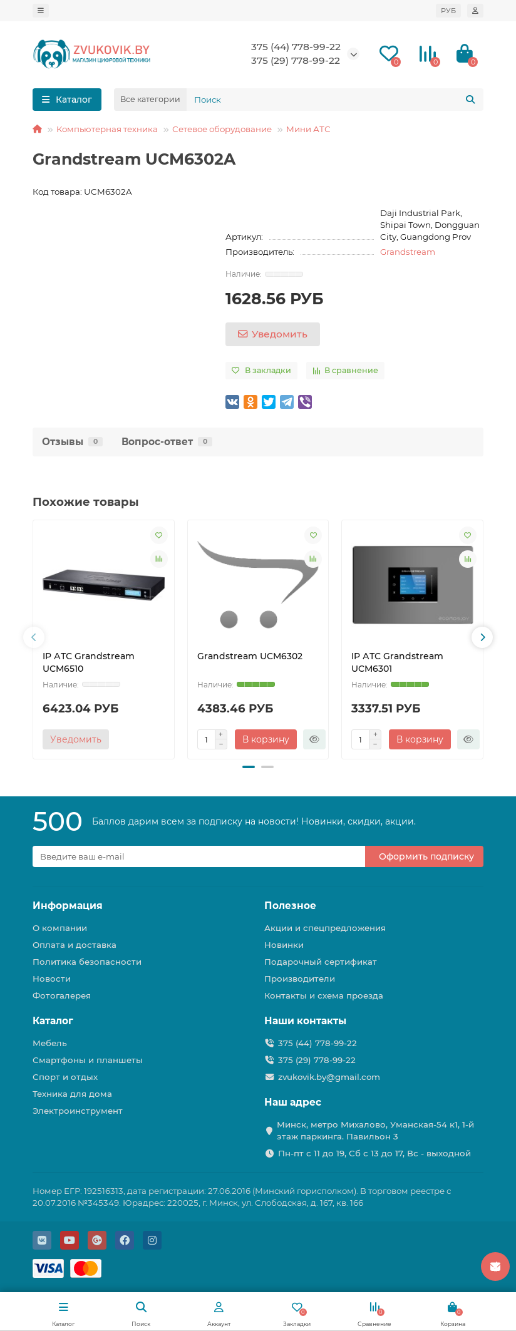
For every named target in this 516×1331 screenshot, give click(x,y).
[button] (248, 767)
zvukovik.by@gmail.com (329, 1077)
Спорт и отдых (65, 1077)
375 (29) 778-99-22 (295, 60)
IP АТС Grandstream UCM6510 (89, 662)
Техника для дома (72, 1094)
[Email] (199, 856)
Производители (299, 979)
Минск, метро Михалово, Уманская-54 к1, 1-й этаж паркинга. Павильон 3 (375, 1130)
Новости (52, 979)
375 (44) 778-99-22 (296, 47)
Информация (68, 906)
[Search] (335, 99)
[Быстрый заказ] (314, 739)
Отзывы (72, 442)
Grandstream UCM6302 (249, 656)
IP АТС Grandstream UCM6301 (397, 662)
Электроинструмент (78, 1111)
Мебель (50, 1043)
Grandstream (407, 252)
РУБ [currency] (448, 10)
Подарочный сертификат (320, 962)
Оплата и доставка (74, 945)
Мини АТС (308, 129)
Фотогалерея (62, 995)
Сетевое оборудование (222, 129)
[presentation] (33, 637)
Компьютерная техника (107, 129)
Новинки (284, 945)
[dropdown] (41, 11)
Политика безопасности (87, 962)
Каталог (53, 1021)
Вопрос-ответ (166, 442)
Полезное (290, 906)
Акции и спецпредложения (325, 928)
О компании (60, 928)
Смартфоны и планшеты (88, 1060)
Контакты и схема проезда (323, 995)
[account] (475, 11)
